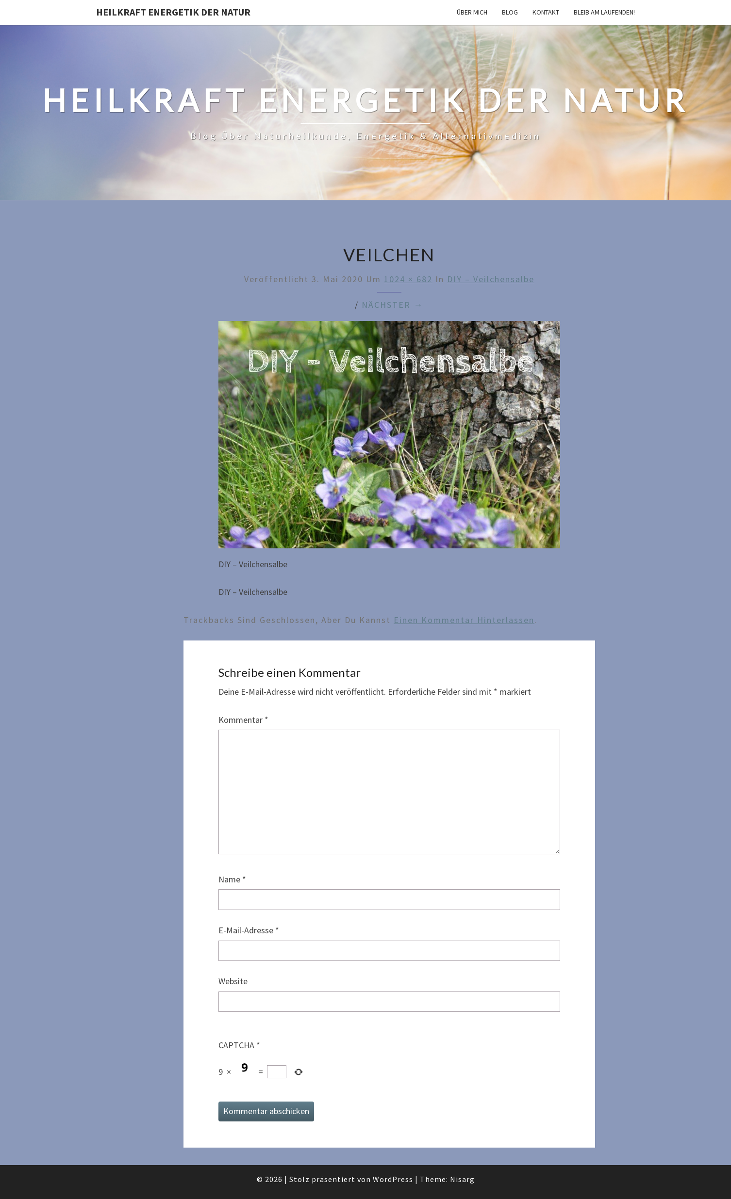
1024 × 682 (408, 279)
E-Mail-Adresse (248, 930)
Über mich (472, 12)
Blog (510, 12)
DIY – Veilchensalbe (490, 279)
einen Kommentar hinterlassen (464, 619)
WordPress (393, 1179)
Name (232, 879)
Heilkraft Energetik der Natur (173, 12)
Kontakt (545, 12)
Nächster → (392, 304)
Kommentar (243, 719)
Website (233, 981)
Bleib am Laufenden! (604, 12)
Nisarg (462, 1179)
